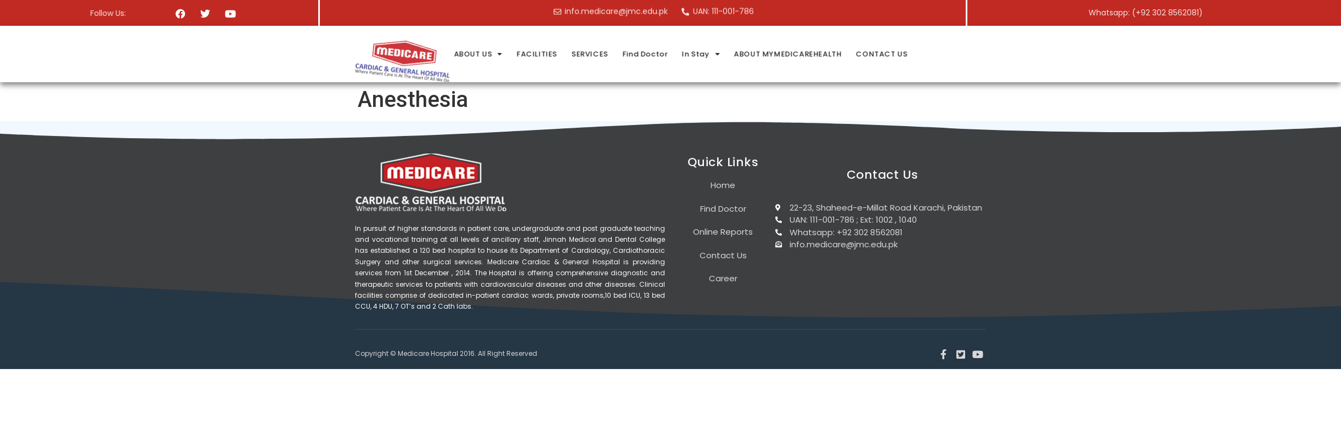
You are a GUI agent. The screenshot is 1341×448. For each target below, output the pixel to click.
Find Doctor (806, 54)
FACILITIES (699, 54)
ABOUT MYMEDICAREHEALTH (948, 54)
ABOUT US (641, 54)
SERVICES (752, 54)
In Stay (862, 54)
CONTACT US (1040, 54)
